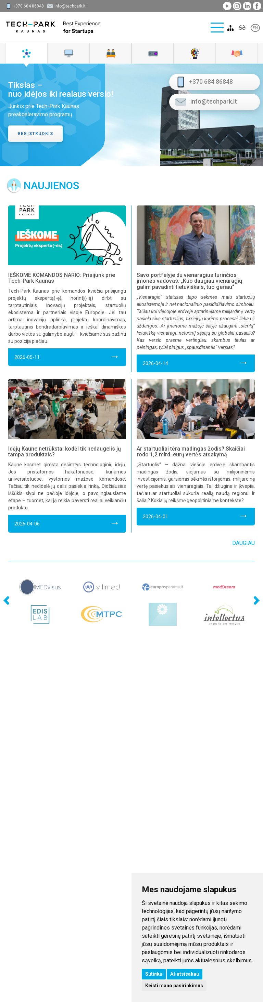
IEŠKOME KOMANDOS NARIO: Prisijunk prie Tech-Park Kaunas (61, 278)
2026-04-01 (196, 515)
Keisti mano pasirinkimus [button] (174, 985)
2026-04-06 (67, 523)
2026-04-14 (196, 362)
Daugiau (243, 543)
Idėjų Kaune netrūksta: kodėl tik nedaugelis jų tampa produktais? (64, 451)
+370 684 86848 (28, 6)
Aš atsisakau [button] (184, 974)
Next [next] (254, 584)
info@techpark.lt (70, 6)
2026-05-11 (67, 356)
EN (255, 28)
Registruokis (35, 133)
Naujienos (51, 185)
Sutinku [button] (153, 974)
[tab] (26, 53)
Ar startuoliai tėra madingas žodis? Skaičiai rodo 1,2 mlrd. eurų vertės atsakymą (191, 451)
